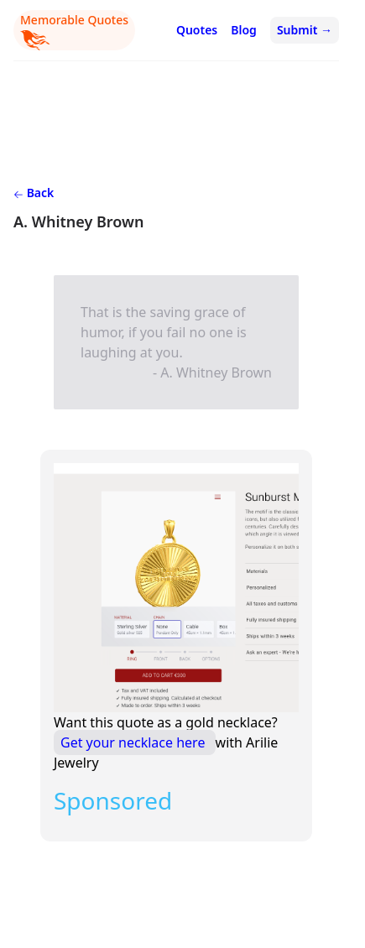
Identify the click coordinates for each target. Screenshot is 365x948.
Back (33, 193)
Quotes (196, 30)
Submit (304, 30)
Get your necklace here (134, 742)
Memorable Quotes (74, 31)
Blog (244, 30)
